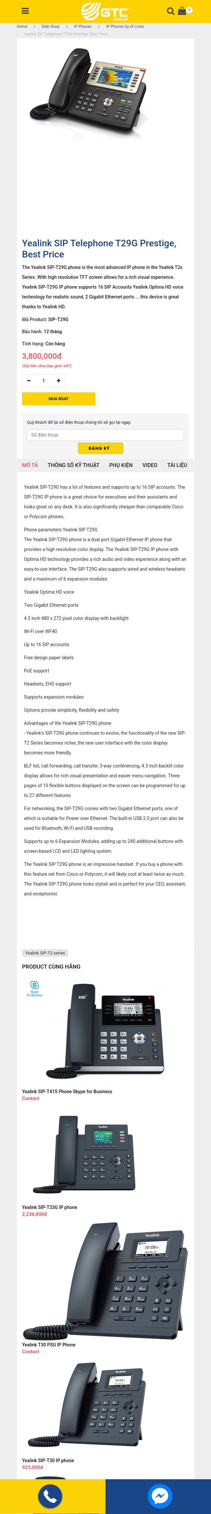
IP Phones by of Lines (121, 26)
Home (22, 26)
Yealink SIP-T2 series (45, 953)
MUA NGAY (59, 399)
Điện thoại (46, 26)
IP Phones (79, 26)
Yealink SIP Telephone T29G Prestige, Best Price (62, 34)
